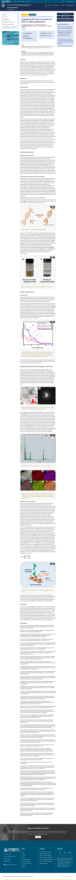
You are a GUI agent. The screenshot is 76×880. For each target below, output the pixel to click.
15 (26, 101)
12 (52, 99)
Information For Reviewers (27, 863)
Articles (63, 5)
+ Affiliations (23, 29)
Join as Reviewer (65, 17)
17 (49, 104)
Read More (38, 836)
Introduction (6, 19)
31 (51, 132)
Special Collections (69, 1)
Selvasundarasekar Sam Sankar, (34, 25)
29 (34, 126)
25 (42, 114)
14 (23, 101)
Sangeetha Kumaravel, (27, 24)
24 (26, 112)
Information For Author (26, 859)
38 (51, 137)
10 (46, 99)
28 (41, 123)
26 (36, 120)
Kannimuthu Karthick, (40, 24)
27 (50, 121)
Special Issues (70, 5)
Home (5, 14)
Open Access (33, 14)
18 (30, 516)
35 (33, 136)
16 (31, 101)
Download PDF (65, 14)
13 (20, 101)
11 (49, 99)
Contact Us (28, 1)
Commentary (25, 14)
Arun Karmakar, (42, 26)
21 (33, 111)
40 (50, 519)
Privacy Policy (70, 876)
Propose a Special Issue (65, 20)
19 (50, 104)
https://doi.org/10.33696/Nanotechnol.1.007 (42, 16)
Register (22, 1)
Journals (14, 1)
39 (35, 306)
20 (24, 106)
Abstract (5, 17)
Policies (18, 1)
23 (34, 111)
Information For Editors (26, 861)
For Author (56, 5)
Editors (50, 5)
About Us (23, 853)
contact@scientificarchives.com (11, 864)
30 (32, 129)
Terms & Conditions (62, 876)
